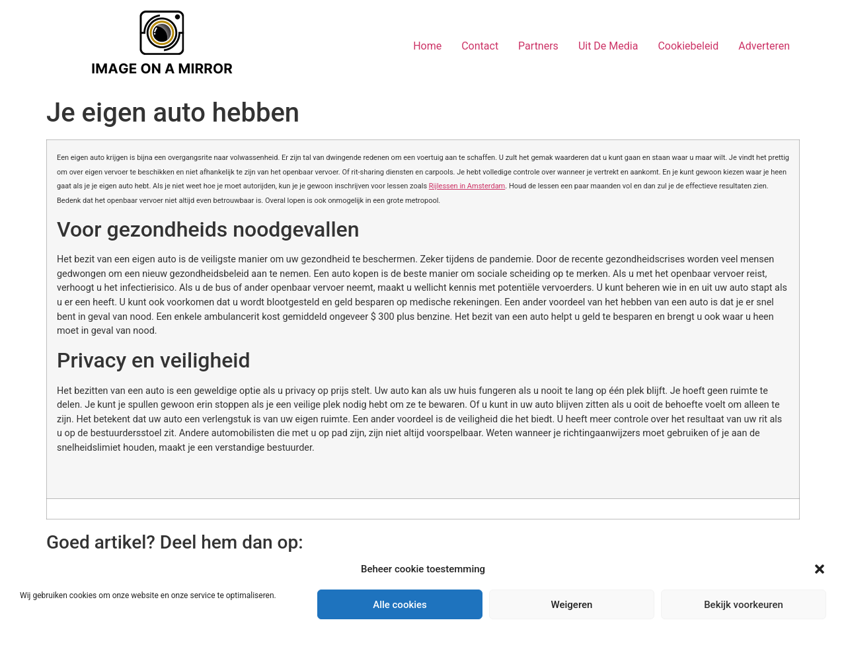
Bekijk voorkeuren (743, 605)
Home (427, 46)
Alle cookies (400, 605)
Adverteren (764, 46)
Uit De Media (608, 46)
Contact (479, 46)
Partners (538, 46)
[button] (819, 569)
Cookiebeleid (688, 46)
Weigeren (572, 605)
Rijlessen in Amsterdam (467, 186)
